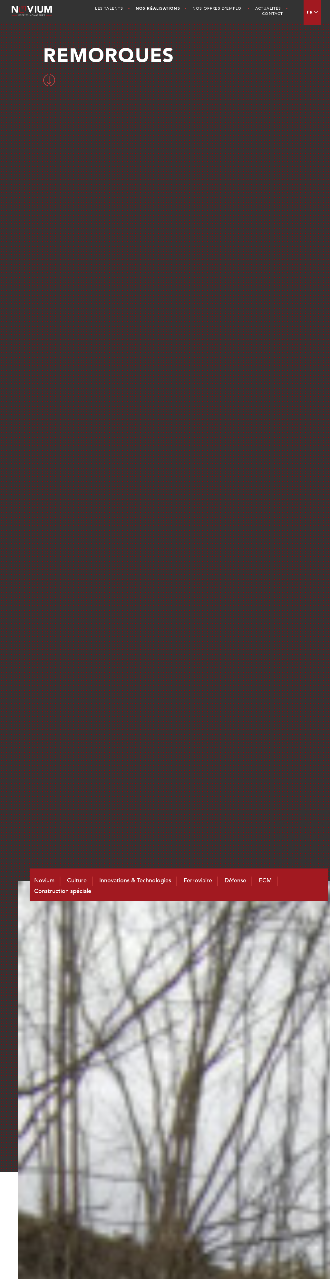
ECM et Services (284, 1155)
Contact (272, 13)
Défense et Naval (285, 1146)
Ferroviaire (277, 1138)
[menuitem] (312, 12)
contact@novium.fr (171, 1208)
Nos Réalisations (158, 8)
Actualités (268, 8)
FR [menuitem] (310, 12)
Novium (217, 1138)
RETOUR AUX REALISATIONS (163, 803)
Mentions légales (275, 1263)
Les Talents (109, 8)
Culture (217, 1146)
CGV (302, 1263)
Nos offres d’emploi (217, 8)
